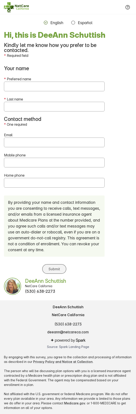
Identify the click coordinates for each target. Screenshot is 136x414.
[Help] (127, 7)
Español (85, 22)
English (56, 22)
